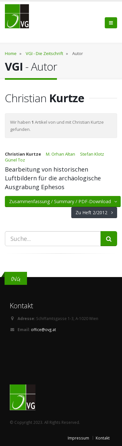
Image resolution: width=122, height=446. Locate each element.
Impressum (78, 437)
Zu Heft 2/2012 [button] (94, 212)
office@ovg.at (43, 329)
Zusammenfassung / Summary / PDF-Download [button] (63, 201)
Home (11, 53)
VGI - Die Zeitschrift (44, 53)
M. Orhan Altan (60, 154)
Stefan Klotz (92, 154)
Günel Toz (15, 160)
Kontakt (103, 437)
